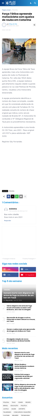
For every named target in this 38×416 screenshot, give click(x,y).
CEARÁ (20, 402)
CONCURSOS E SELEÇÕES (22, 412)
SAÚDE (13, 409)
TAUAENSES (7, 412)
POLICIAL (15, 10)
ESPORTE (22, 409)
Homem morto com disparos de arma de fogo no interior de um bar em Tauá (24, 355)
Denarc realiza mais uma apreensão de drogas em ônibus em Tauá (21, 330)
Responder (7, 220)
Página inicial (6, 10)
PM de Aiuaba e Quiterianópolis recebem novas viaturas (24, 366)
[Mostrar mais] (25, 196)
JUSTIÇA (6, 409)
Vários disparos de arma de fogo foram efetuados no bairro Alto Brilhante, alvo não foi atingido (19, 307)
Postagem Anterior (9, 258)
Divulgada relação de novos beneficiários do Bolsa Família (18, 340)
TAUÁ (13, 402)
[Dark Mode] (31, 3)
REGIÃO (28, 402)
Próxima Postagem (29, 258)
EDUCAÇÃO (14, 405)
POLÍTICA (24, 405)
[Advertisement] (19, 168)
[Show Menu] (3, 3)
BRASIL (5, 405)
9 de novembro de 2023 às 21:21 (18, 211)
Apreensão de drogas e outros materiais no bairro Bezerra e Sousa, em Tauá (21, 319)
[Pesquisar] (35, 3)
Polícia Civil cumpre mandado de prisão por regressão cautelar (23, 376)
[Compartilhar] (34, 25)
